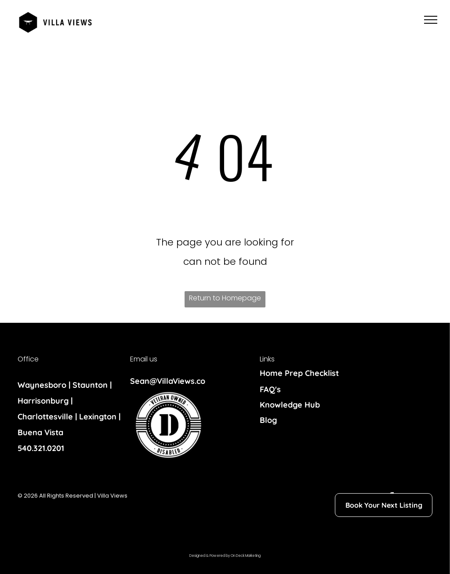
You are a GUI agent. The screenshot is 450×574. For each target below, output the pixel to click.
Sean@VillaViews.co (167, 381)
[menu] (430, 19)
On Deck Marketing (246, 555)
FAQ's (270, 389)
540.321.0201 (41, 448)
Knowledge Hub (290, 405)
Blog (268, 420)
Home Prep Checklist (299, 373)
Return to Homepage (225, 298)
